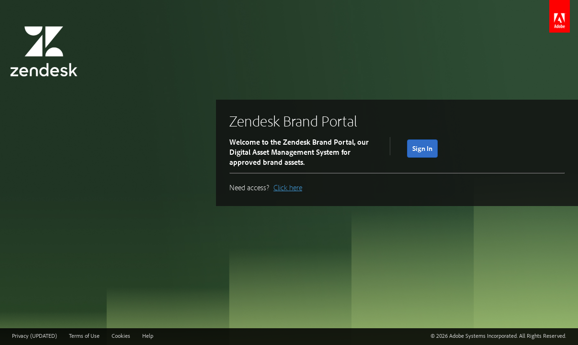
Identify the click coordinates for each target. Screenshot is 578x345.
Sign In (422, 148)
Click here (287, 187)
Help (147, 335)
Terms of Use (84, 335)
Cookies (121, 335)
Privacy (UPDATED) (34, 335)
